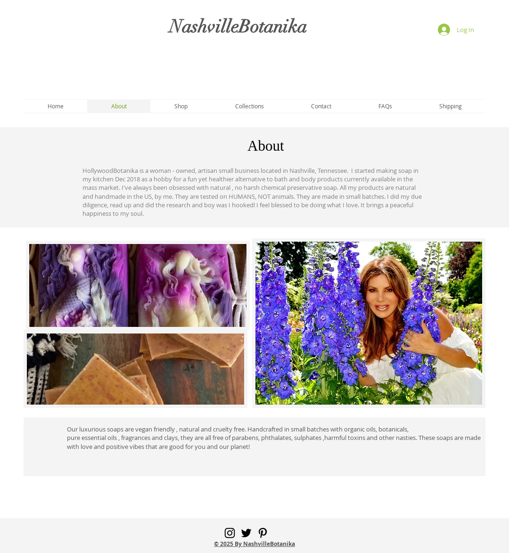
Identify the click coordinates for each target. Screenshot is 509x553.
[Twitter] (246, 533)
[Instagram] (230, 533)
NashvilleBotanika (238, 27)
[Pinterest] (263, 533)
